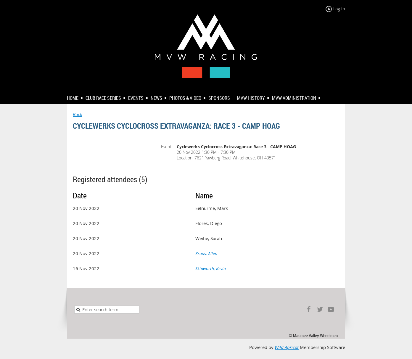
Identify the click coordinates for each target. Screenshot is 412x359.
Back (77, 114)
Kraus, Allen (206, 253)
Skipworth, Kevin (210, 268)
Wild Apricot (287, 347)
